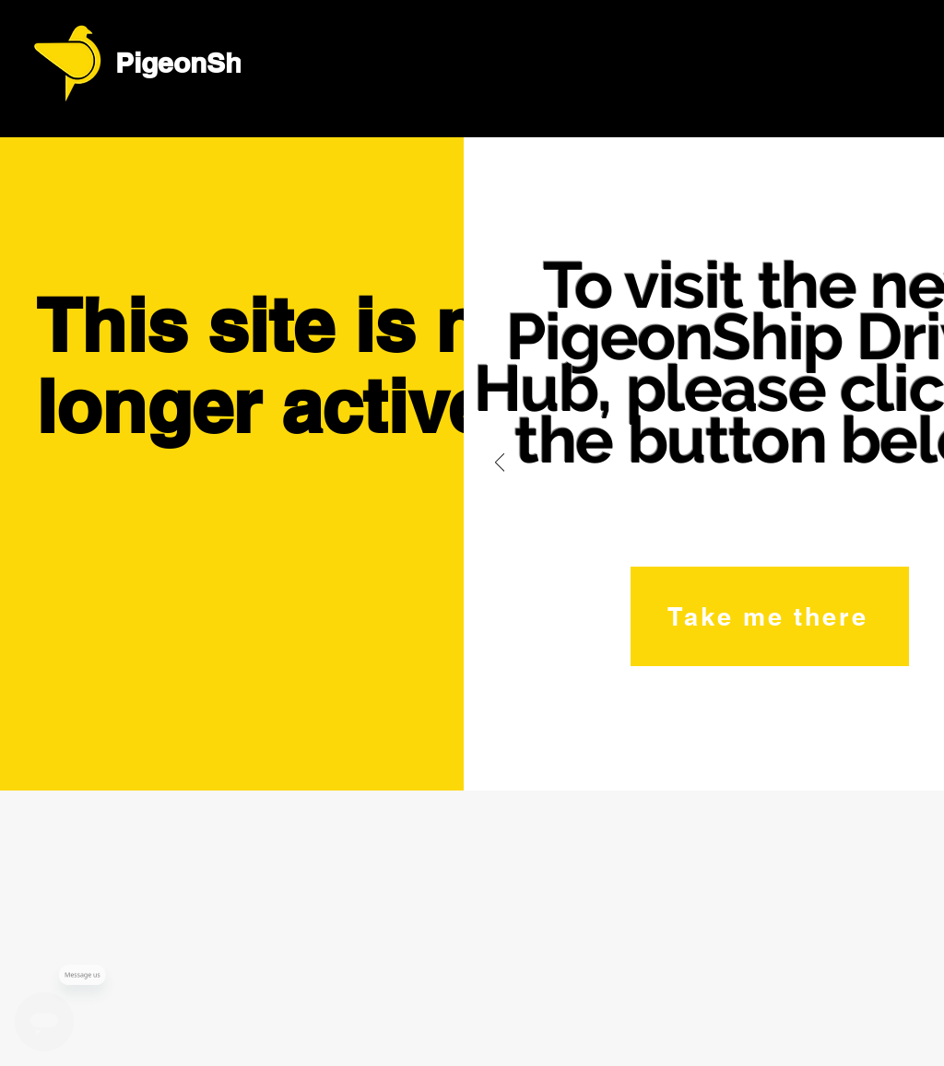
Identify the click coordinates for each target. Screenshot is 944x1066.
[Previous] (499, 463)
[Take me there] (770, 616)
